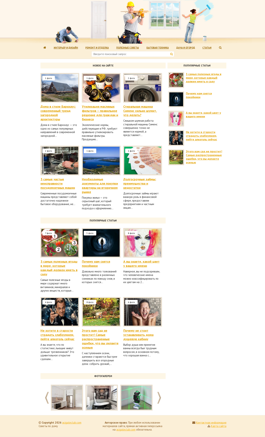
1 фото (48, 78)
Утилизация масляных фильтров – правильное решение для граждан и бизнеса (100, 112)
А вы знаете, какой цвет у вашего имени (141, 263)
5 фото (89, 233)
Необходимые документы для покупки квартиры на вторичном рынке (100, 185)
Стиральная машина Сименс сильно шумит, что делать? (140, 110)
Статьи (206, 47)
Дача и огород (185, 47)
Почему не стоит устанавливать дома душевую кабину (138, 334)
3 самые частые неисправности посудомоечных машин (57, 183)
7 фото (48, 233)
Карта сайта (218, 426)
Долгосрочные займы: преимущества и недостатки (139, 183)
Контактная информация (211, 422)
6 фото (131, 302)
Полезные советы (127, 47)
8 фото (131, 233)
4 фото (48, 302)
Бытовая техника (157, 47)
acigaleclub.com (71, 422)
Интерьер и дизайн (66, 47)
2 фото (131, 78)
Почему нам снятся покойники (96, 263)
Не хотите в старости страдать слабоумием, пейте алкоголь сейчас (57, 334)
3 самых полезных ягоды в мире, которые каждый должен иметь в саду (58, 267)
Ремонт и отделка (97, 47)
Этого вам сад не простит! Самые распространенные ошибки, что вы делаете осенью (100, 339)
